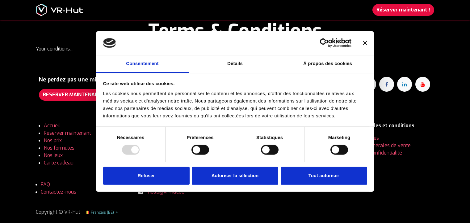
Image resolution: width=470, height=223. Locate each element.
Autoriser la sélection (235, 175)
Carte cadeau (58, 163)
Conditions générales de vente (377, 145)
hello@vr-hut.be (166, 192)
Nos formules (60, 148)
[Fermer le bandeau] (365, 43)
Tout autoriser (323, 175)
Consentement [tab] (142, 63)
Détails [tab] (235, 63)
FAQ (45, 184)
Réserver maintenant (67, 133)
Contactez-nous (58, 192)
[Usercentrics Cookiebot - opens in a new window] (324, 43)
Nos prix (53, 140)
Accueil (52, 125)
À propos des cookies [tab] (327, 63)
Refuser (146, 175)
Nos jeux (53, 155)
